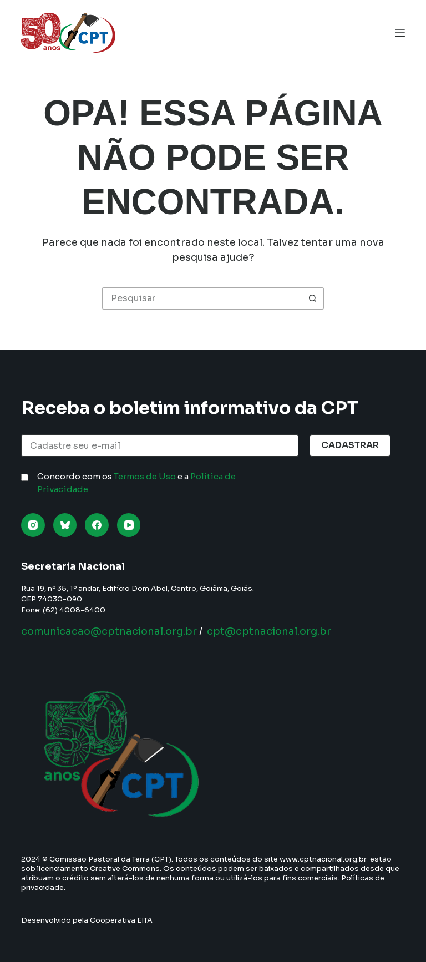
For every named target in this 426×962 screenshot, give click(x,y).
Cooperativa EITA (121, 920)
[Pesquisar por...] (202, 298)
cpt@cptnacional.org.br (269, 631)
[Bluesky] (65, 525)
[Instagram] (33, 525)
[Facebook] (97, 525)
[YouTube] (129, 525)
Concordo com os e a (136, 482)
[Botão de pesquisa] (313, 298)
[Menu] (400, 33)
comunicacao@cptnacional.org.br (109, 631)
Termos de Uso (145, 476)
